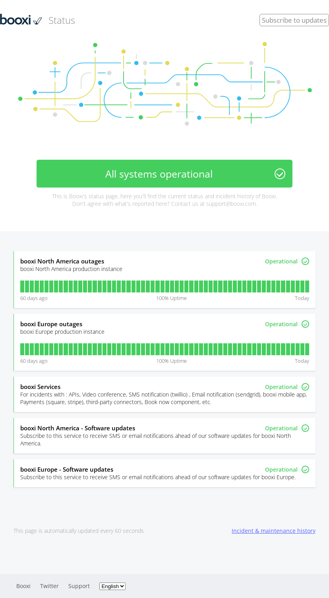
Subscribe (294, 20)
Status (37, 20)
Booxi (23, 586)
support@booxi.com (231, 203)
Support (79, 586)
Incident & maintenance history (273, 530)
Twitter (49, 586)
